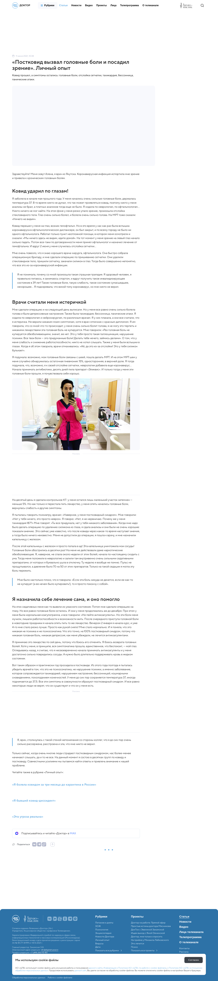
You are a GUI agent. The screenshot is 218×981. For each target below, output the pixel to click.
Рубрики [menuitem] (101, 916)
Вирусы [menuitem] (99, 943)
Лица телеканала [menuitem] (191, 932)
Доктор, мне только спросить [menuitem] (146, 936)
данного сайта (95, 967)
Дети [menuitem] (98, 947)
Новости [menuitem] (185, 921)
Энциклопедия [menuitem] (103, 933)
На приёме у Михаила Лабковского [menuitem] (150, 940)
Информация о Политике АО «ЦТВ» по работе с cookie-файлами (134, 967)
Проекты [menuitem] (137, 916)
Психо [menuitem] (134, 947)
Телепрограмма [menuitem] (190, 937)
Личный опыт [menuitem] (102, 940)
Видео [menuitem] (183, 926)
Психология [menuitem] (101, 929)
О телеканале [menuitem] (188, 942)
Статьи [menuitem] (184, 916)
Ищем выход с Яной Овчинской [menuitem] (148, 933)
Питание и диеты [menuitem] (104, 922)
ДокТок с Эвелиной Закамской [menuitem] (147, 929)
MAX (73, 833)
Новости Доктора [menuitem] (104, 936)
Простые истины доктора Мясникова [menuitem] (151, 926)
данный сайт (80, 970)
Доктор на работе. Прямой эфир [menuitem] (148, 922)
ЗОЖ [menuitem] (98, 926)
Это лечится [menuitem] (137, 943)
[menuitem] (47, 5)
